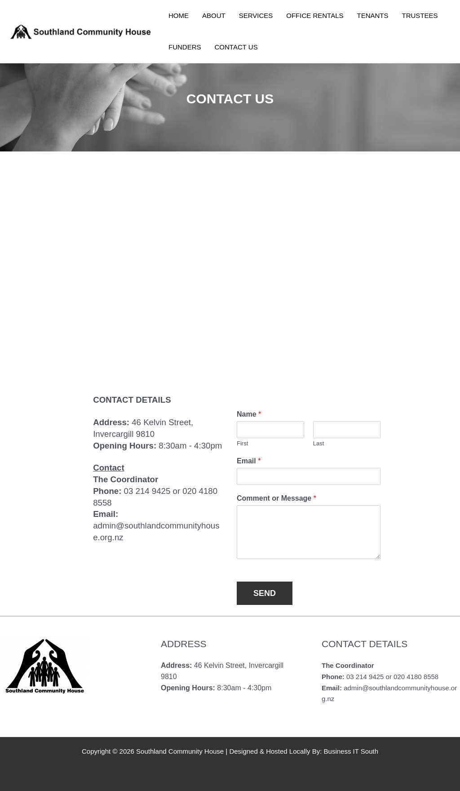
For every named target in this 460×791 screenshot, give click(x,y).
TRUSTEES (420, 15)
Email (249, 461)
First (242, 443)
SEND (264, 593)
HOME (178, 15)
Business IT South (351, 751)
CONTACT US (236, 47)
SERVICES (256, 15)
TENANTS (373, 15)
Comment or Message (276, 498)
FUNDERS (184, 47)
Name (249, 414)
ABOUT (214, 15)
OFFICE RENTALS (314, 15)
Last (318, 443)
